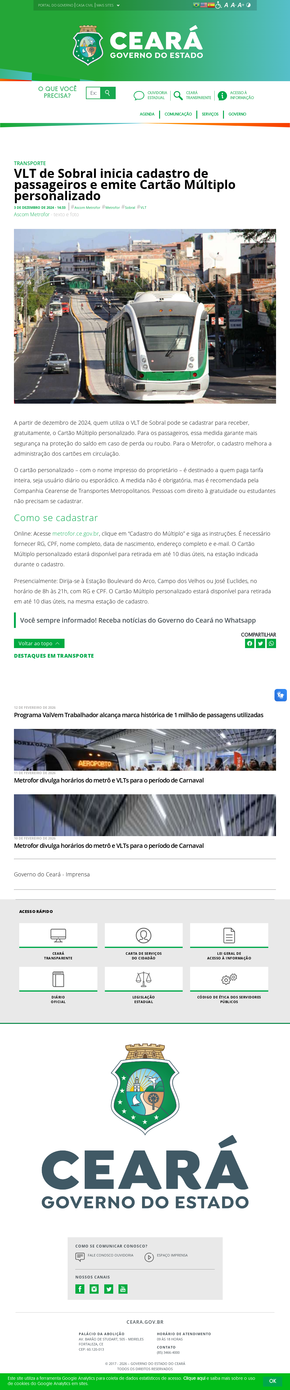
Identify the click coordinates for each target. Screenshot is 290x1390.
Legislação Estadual (144, 985)
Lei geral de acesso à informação (229, 941)
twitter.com (109, 1289)
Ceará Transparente (58, 941)
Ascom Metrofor (87, 207)
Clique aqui (194, 1378)
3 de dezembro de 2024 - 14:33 (39, 207)
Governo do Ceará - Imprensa (52, 874)
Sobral (130, 207)
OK (272, 1381)
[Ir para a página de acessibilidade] (218, 5)
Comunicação (178, 114)
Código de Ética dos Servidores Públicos (229, 985)
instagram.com (94, 1289)
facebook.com (80, 1289)
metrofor (112, 207)
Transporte (30, 163)
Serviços (210, 114)
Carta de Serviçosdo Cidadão (144, 941)
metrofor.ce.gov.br (75, 533)
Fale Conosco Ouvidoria (110, 1255)
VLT (143, 207)
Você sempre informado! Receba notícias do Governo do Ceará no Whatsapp (138, 620)
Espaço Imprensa (172, 1255)
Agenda (147, 114)
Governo (237, 114)
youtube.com (123, 1289)
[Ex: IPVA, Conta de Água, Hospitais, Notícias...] (93, 93)
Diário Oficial (58, 985)
